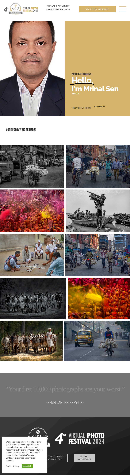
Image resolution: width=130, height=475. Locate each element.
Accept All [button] (27, 466)
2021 (89, 74)
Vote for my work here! (21, 129)
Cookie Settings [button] (13, 466)
